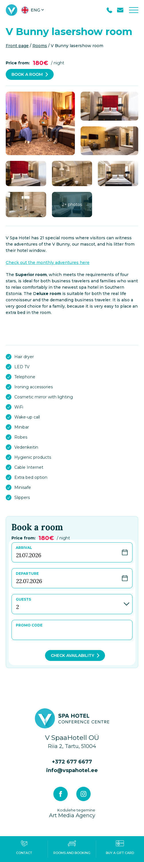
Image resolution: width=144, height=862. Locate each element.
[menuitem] (33, 10)
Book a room (27, 74)
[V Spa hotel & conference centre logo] (11, 10)
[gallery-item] (40, 123)
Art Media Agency (72, 813)
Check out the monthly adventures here (47, 262)
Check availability (72, 655)
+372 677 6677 (72, 762)
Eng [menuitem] (35, 10)
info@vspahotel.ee (72, 770)
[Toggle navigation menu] (133, 10)
